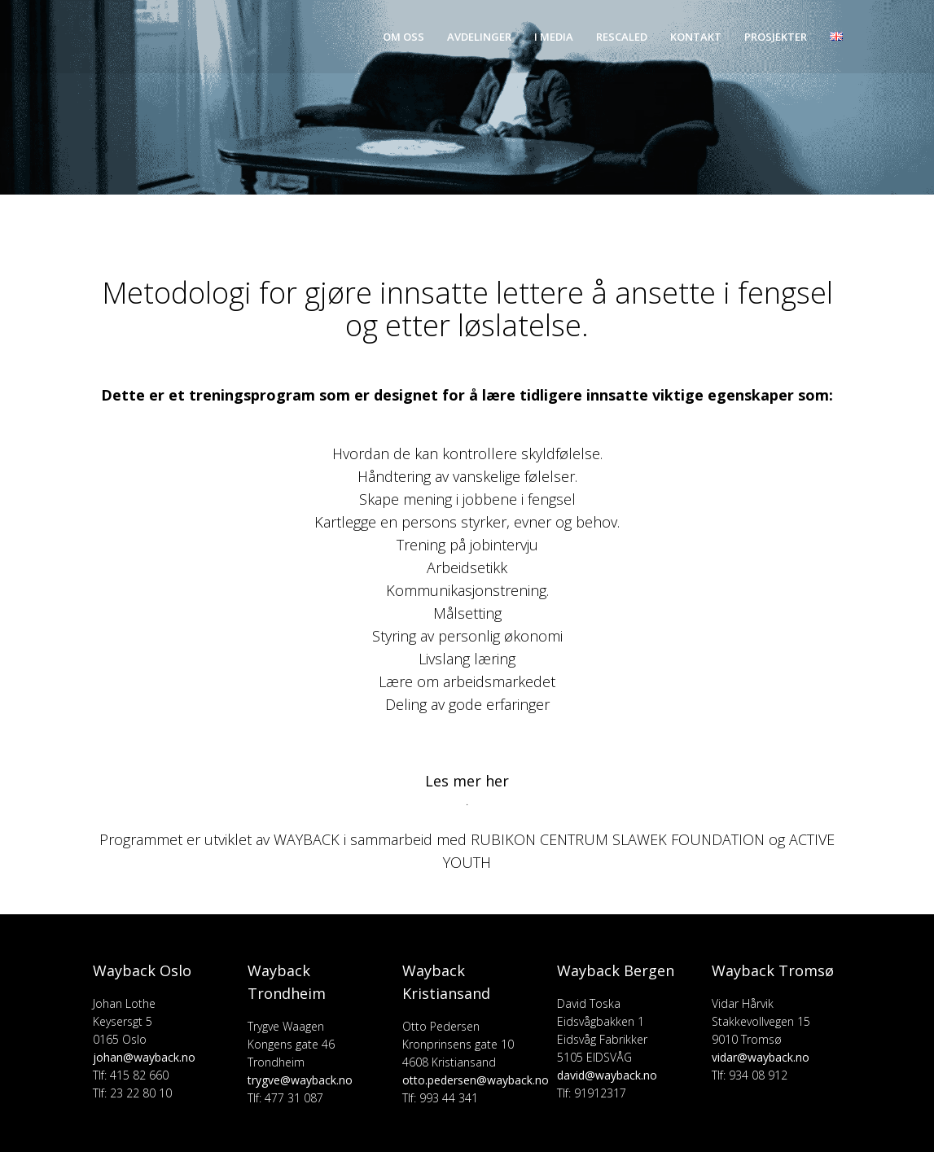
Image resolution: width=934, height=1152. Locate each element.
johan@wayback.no (144, 1057)
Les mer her (467, 781)
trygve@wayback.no (300, 1080)
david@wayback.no (607, 1075)
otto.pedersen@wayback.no (475, 1080)
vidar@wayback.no (760, 1057)
